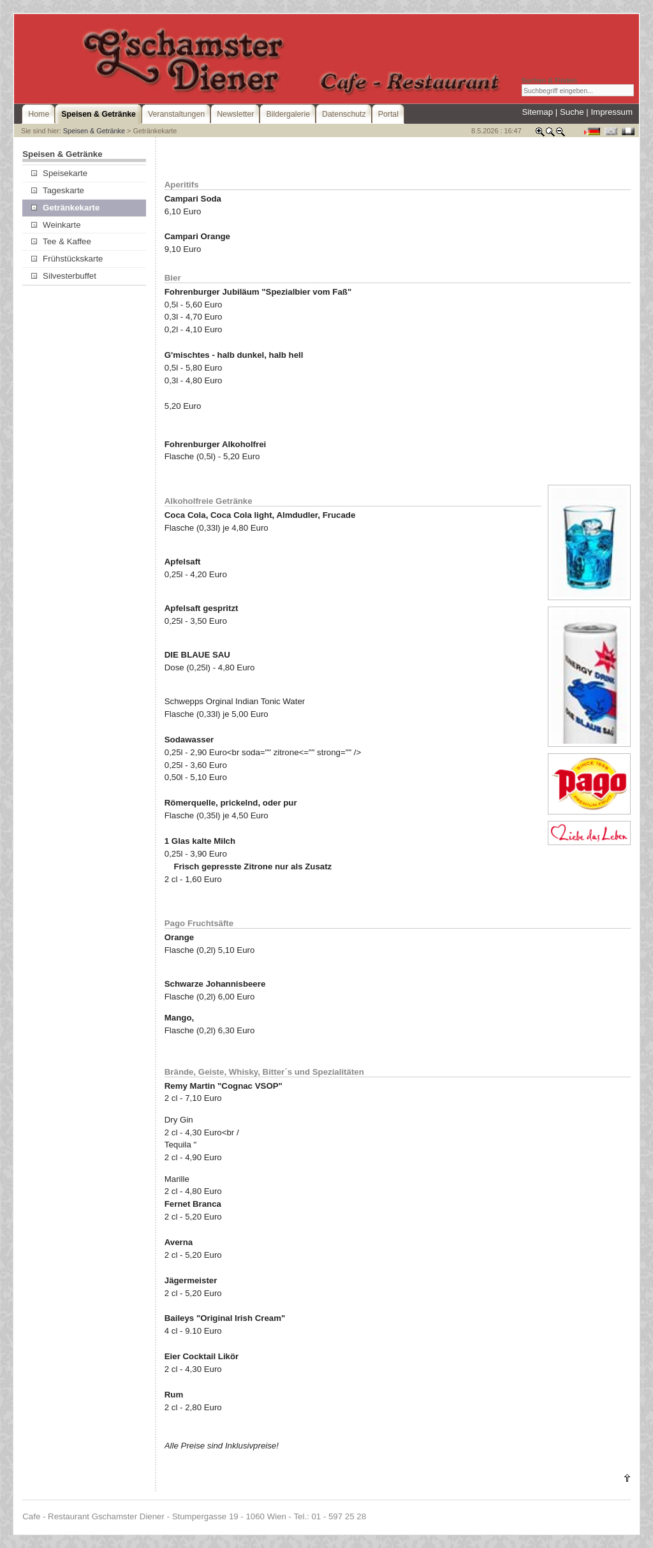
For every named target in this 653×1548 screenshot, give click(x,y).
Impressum (612, 112)
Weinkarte (56, 225)
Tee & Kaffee (61, 241)
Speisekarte (59, 173)
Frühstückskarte (67, 258)
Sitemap (537, 112)
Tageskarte (57, 190)
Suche (572, 112)
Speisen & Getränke (94, 131)
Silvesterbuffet (63, 276)
